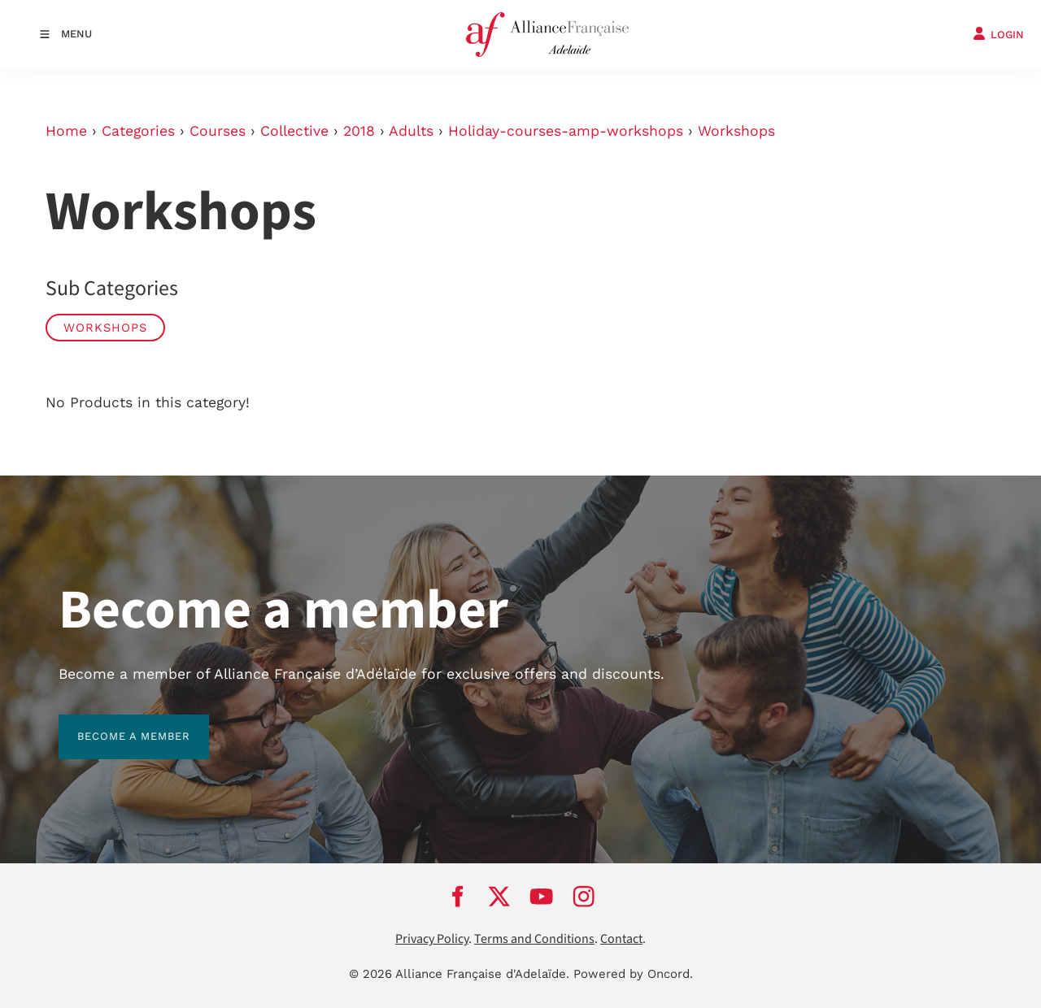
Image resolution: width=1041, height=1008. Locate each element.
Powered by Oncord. (633, 974)
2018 (359, 131)
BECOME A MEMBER (115, 724)
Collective (294, 131)
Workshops (736, 131)
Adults (411, 131)
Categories (138, 131)
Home (66, 131)
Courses (217, 131)
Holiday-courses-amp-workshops (565, 131)
